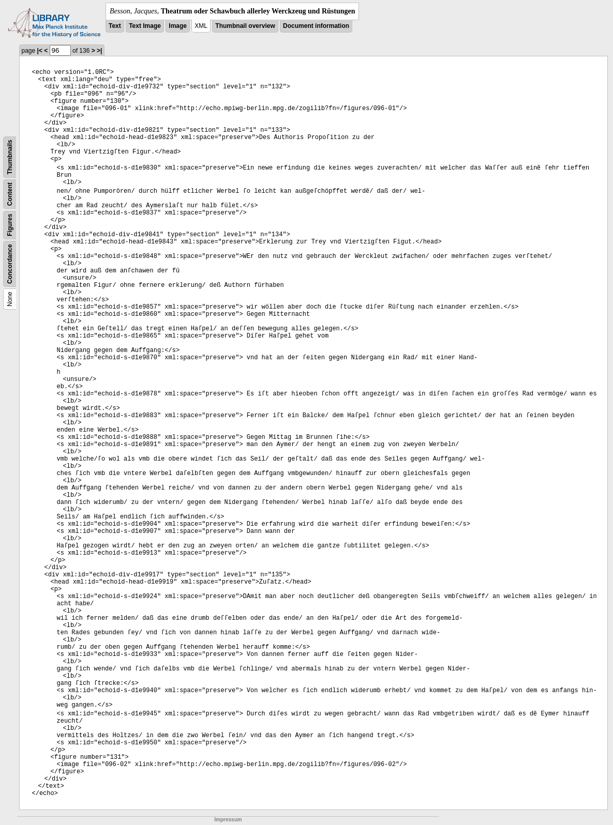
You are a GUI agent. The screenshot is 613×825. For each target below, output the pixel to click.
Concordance (9, 264)
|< (39, 50)
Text (115, 25)
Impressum (228, 819)
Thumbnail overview (245, 25)
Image (178, 25)
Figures (9, 225)
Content (9, 194)
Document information (316, 25)
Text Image (145, 25)
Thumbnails (9, 157)
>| (99, 50)
